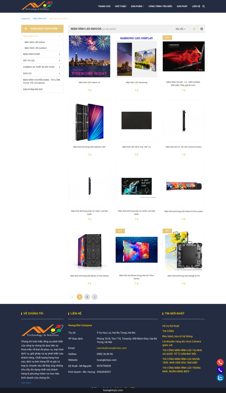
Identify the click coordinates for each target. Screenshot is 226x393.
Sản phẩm (137, 6)
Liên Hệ (76, 313)
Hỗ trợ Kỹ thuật (170, 325)
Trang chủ (104, 6)
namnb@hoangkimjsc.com (112, 348)
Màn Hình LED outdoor (36, 48)
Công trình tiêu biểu (160, 6)
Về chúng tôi (33, 313)
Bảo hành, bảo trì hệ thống (177, 336)
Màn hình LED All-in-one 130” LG (136, 147)
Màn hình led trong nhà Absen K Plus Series (89, 276)
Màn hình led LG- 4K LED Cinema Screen (184, 147)
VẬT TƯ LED (29, 60)
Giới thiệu (120, 6)
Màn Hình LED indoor (35, 42)
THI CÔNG (168, 331)
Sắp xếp (180, 29)
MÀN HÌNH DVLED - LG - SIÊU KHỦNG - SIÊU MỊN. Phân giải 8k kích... (183, 83)
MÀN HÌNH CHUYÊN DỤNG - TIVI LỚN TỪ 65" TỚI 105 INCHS (41, 81)
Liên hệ (196, 6)
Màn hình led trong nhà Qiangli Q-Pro (184, 276)
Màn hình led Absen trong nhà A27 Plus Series (136, 277)
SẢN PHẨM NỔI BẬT (33, 89)
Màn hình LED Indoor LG (89, 82)
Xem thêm (26, 383)
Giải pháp (182, 6)
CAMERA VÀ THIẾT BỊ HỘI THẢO (38, 67)
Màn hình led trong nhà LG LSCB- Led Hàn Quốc (136, 212)
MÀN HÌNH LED (39, 19)
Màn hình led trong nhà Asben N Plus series (183, 211)
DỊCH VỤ (27, 73)
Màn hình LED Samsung (136, 82)
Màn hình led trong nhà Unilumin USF (89, 147)
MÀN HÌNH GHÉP (31, 54)
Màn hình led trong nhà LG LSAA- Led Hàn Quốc (89, 212)
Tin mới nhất (174, 313)
